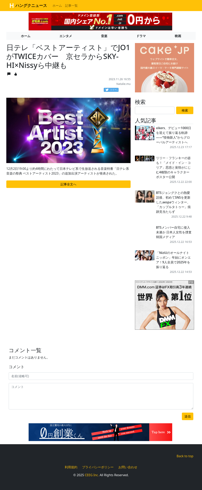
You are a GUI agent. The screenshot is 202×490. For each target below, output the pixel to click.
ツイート (112, 90)
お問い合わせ (127, 467)
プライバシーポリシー (98, 467)
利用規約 (71, 467)
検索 (185, 110)
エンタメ (65, 36)
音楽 (104, 36)
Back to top (185, 456)
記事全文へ (68, 184)
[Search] (155, 110)
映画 (178, 36)
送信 (187, 416)
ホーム (57, 5)
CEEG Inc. (92, 475)
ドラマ (141, 36)
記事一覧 (71, 5)
